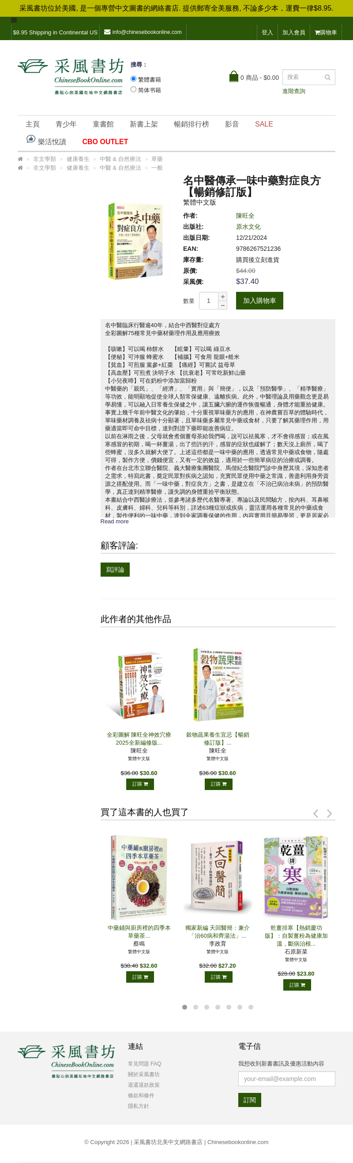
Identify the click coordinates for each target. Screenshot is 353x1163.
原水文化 (248, 226)
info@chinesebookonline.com (143, 32)
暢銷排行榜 (191, 124)
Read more (115, 521)
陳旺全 (245, 215)
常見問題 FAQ (144, 1064)
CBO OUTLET (105, 141)
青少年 (66, 124)
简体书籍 (149, 90)
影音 (232, 124)
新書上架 (144, 124)
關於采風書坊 (144, 1074)
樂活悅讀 (46, 139)
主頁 (33, 124)
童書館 (103, 124)
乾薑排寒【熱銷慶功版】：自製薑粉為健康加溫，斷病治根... (296, 935)
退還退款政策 (144, 1085)
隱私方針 (138, 1106)
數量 (189, 301)
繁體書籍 (149, 79)
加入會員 (293, 32)
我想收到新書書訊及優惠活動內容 (281, 1063)
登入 (267, 32)
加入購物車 (259, 300)
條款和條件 (141, 1095)
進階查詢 (293, 91)
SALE (264, 124)
